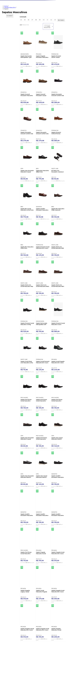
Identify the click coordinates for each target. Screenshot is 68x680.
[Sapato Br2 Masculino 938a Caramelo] (49, 175)
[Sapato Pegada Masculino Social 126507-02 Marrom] (25, 442)
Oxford (6, 36)
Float (5, 163)
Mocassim (7, 34)
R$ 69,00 (8, 192)
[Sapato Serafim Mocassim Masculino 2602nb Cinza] (25, 404)
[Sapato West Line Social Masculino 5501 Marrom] (25, 251)
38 (5, 56)
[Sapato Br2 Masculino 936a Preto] (60, 175)
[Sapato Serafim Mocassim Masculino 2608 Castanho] (37, 404)
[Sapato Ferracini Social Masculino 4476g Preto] (37, 251)
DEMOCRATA (8, 89)
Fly (5, 165)
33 (5, 50)
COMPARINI (7, 87)
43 (5, 66)
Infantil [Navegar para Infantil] (30, 9)
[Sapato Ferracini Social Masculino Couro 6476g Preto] (60, 251)
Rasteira (6, 147)
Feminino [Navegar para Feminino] (11, 9)
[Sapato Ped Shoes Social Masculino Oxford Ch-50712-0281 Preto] (25, 327)
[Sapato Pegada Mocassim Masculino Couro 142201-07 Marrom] (37, 60)
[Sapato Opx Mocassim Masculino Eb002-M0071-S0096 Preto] (37, 366)
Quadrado (7, 145)
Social (6, 38)
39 (5, 58)
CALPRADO (7, 85)
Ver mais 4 (5, 68)
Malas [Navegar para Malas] (41, 9)
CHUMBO (7, 112)
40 (5, 60)
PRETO (6, 120)
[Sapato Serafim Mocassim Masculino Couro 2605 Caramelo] (49, 404)
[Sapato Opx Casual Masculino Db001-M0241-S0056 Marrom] (25, 366)
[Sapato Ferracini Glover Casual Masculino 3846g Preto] (49, 60)
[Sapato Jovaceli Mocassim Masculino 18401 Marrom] (60, 60)
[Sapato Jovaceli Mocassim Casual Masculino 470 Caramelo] (25, 98)
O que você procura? (17, 2)
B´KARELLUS (7, 79)
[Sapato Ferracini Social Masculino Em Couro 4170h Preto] (25, 213)
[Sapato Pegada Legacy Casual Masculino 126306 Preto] (49, 442)
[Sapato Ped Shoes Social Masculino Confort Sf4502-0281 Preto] (60, 327)
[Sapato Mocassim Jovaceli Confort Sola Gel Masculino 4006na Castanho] (60, 98)
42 (5, 64)
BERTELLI (7, 81)
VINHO (6, 122)
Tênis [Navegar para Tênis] (24, 9)
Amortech (7, 157)
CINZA (6, 114)
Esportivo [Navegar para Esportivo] (36, 9)
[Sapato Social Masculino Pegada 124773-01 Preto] (60, 442)
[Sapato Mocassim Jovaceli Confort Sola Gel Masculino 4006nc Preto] (37, 98)
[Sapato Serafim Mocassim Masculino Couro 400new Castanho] (37, 175)
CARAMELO (7, 108)
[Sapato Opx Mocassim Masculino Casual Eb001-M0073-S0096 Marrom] (49, 327)
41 (5, 62)
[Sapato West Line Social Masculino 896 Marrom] (37, 213)
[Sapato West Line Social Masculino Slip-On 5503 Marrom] (49, 213)
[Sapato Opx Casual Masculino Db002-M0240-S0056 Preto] (49, 366)
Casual (6, 32)
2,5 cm (6, 129)
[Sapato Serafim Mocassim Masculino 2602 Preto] (60, 366)
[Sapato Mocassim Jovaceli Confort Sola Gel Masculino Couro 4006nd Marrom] (49, 98)
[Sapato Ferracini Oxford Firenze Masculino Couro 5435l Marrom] (25, 136)
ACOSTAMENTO (8, 75)
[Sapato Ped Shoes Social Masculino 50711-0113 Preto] (37, 327)
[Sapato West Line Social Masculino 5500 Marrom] (60, 213)
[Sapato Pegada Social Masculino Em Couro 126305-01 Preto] (37, 442)
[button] (9, 30)
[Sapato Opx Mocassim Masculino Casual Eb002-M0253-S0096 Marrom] (37, 136)
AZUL (5, 102)
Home (6, 17)
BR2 (5, 83)
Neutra (6, 183)
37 (5, 54)
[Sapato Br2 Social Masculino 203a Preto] (25, 175)
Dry (5, 161)
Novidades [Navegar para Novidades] (4, 9)
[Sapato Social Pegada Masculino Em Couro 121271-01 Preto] (49, 289)
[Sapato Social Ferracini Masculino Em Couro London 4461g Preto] (37, 289)
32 (5, 48)
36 (5, 52)
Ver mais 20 (6, 96)
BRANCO (6, 106)
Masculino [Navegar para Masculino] (18, 9)
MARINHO (7, 116)
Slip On (6, 176)
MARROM (7, 118)
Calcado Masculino (10, 18)
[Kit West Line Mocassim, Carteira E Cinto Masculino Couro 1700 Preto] (60, 136)
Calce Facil (7, 159)
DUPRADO (7, 91)
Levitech (6, 167)
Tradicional (7, 40)
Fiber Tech (7, 169)
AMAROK (6, 77)
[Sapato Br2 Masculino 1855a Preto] (49, 136)
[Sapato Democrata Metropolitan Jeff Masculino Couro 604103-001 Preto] (49, 251)
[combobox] (30, 4)
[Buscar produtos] (47, 4)
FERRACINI (7, 93)
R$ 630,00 (14, 192)
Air (5, 154)
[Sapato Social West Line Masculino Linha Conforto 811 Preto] (25, 289)
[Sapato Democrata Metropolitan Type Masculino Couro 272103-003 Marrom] (25, 60)
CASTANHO (7, 110)
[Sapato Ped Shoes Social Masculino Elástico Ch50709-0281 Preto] (60, 404)
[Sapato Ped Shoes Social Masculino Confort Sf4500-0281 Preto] (60, 289)
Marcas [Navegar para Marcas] (47, 9)
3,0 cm (6, 131)
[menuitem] (59, 10)
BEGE (6, 104)
